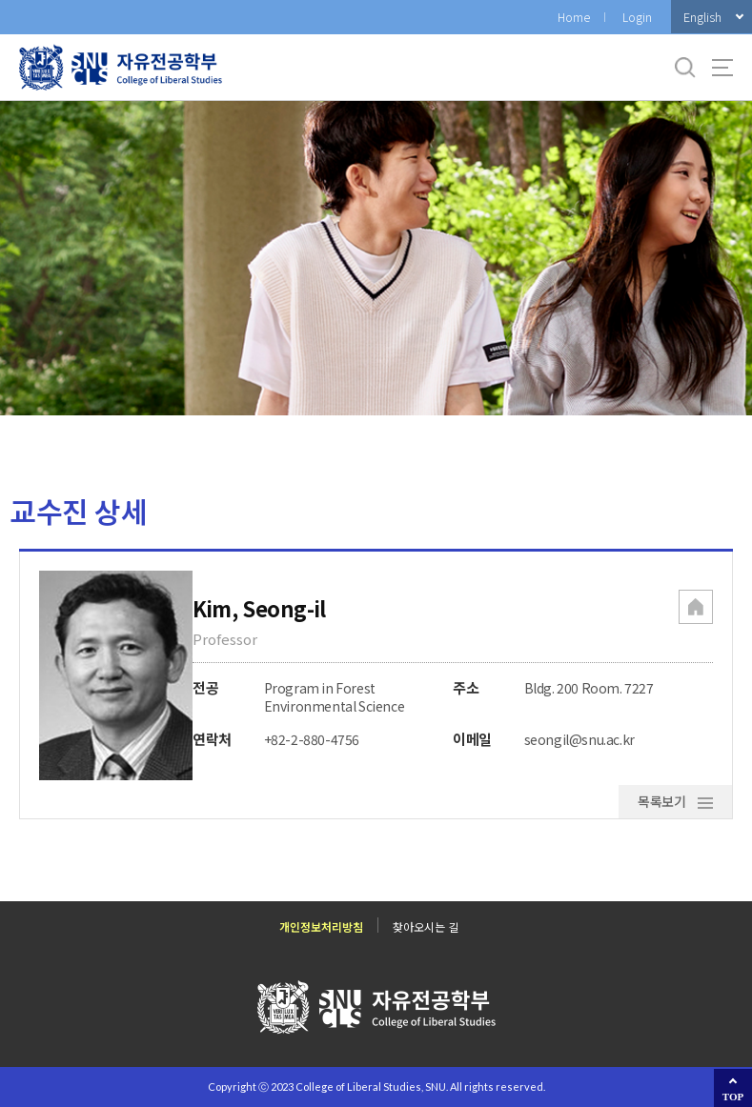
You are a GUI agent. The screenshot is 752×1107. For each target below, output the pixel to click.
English (702, 17)
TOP (732, 1096)
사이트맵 (722, 67)
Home (574, 17)
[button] (696, 608)
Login (637, 17)
